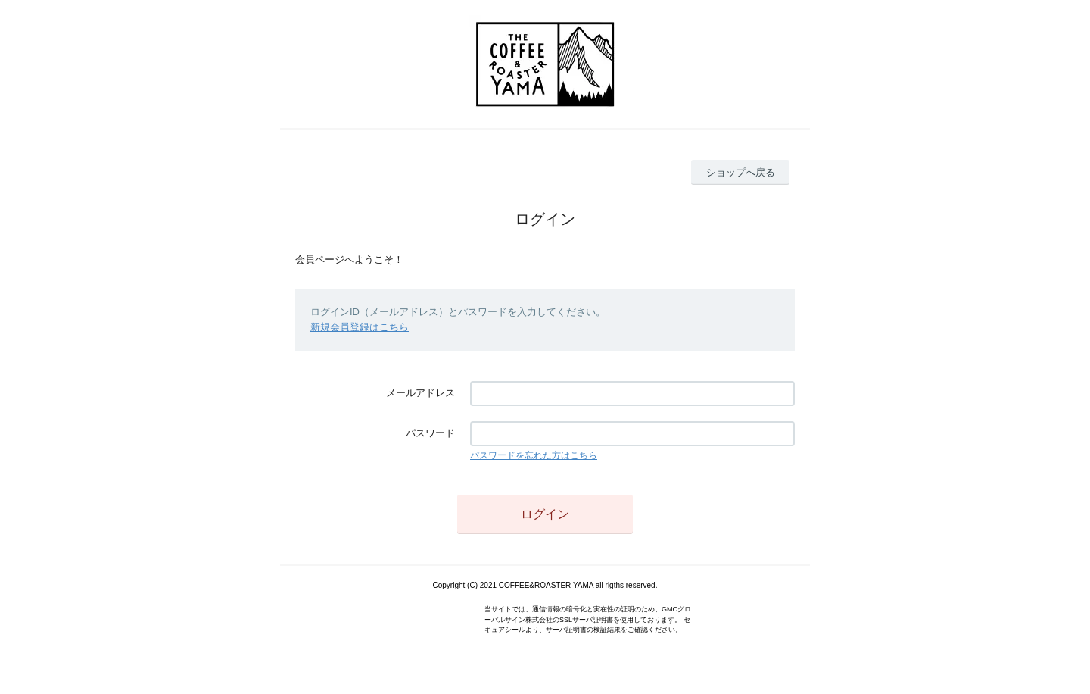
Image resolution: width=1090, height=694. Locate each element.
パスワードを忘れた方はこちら (533, 455)
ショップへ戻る (740, 172)
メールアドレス (420, 393)
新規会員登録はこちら (359, 327)
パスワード (430, 433)
